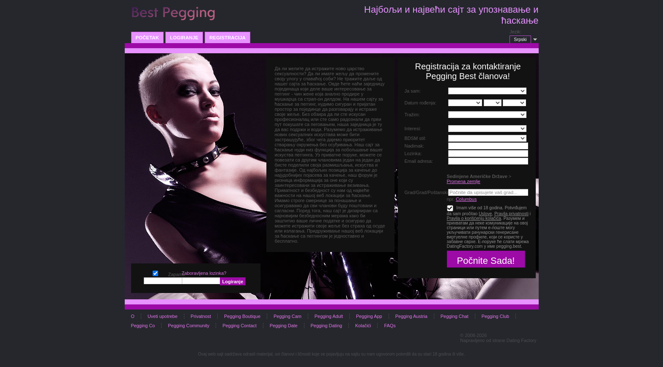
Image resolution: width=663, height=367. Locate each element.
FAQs (389, 325)
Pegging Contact (239, 325)
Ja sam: (413, 90)
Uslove (485, 213)
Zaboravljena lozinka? (204, 273)
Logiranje (184, 37)
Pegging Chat (454, 316)
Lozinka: (413, 153)
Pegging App (369, 316)
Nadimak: (414, 145)
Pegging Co (143, 325)
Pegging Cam (287, 316)
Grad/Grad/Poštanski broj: (431, 192)
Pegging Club (495, 316)
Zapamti (155, 272)
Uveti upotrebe (163, 316)
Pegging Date (284, 325)
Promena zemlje (463, 181)
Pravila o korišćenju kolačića (474, 218)
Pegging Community (188, 325)
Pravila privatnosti (511, 213)
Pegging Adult (329, 316)
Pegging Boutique (242, 316)
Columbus (466, 199)
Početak (147, 37)
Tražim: (412, 114)
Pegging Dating (326, 325)
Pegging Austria (411, 316)
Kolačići (363, 325)
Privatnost (201, 316)
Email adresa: (419, 161)
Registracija (227, 37)
